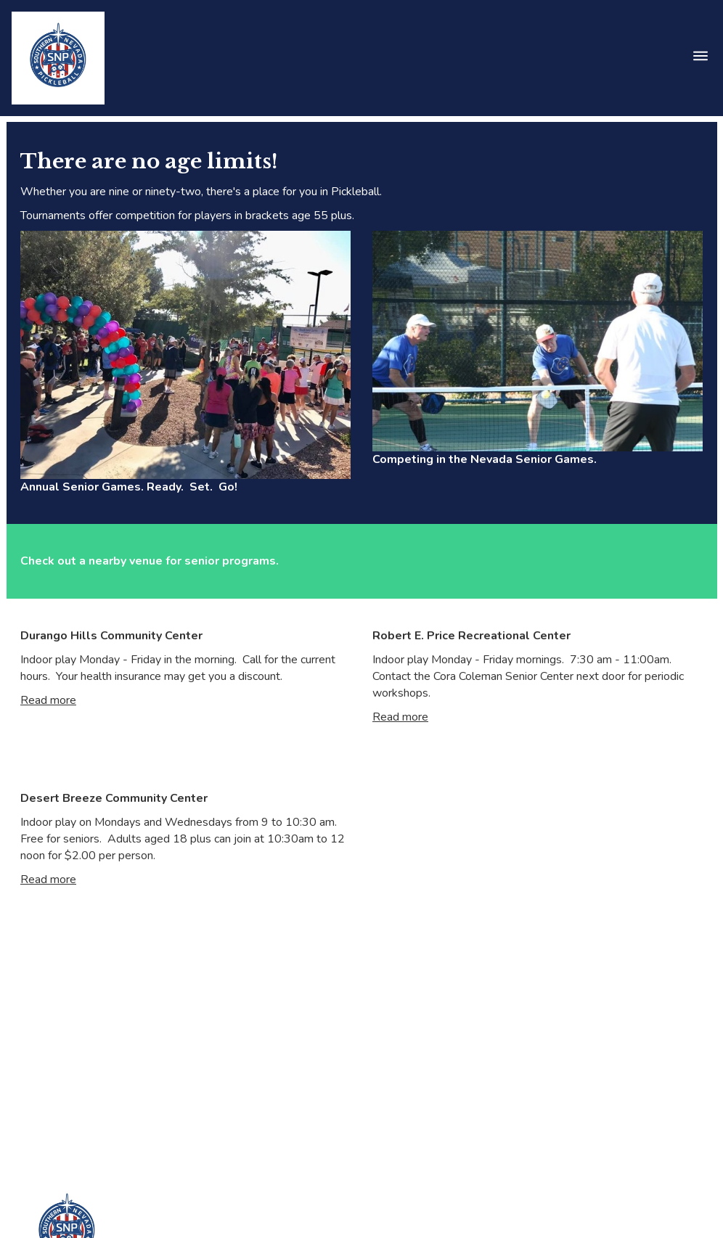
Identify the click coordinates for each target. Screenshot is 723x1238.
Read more (48, 700)
